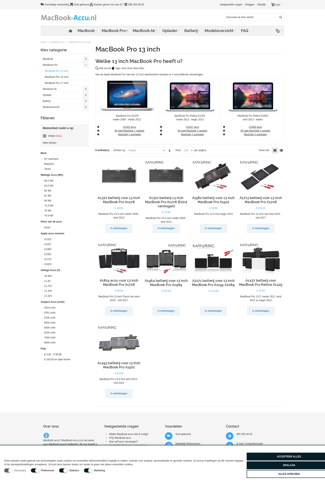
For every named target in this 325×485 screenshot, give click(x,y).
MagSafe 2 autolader (255, 134)
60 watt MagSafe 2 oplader (192, 130)
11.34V (48, 291)
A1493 (47, 249)
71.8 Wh (48, 205)
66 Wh (47, 200)
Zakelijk (261, 4)
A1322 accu (129, 127)
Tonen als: (264, 150)
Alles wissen (49, 142)
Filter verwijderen (44, 136)
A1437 (47, 244)
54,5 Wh (48, 185)
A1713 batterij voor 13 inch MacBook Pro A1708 (261, 200)
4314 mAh (50, 307)
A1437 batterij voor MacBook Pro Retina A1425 (260, 283)
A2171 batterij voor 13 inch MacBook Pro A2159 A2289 (213, 283)
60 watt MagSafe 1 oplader (129, 130)
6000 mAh (50, 327)
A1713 (47, 259)
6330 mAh (50, 332)
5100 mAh (50, 317)
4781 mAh (50, 312)
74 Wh (47, 210)
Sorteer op (119, 150)
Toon (178, 150)
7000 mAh (50, 337)
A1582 (47, 254)
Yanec (47, 168)
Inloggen (250, 4)
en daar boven (57, 359)
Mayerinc (49, 163)
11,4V (47, 281)
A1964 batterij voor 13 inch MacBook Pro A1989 (166, 283)
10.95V (48, 276)
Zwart (47, 227)
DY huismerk (51, 159)
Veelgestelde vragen (231, 4)
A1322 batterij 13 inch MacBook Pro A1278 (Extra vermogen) (166, 202)
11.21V (48, 286)
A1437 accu (192, 127)
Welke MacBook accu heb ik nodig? (129, 434)
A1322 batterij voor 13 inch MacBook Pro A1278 (119, 200)
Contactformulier (254, 443)
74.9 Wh (48, 215)
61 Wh (47, 195)
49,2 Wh (48, 180)
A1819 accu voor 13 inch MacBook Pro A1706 (119, 283)
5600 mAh (50, 322)
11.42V (48, 295)
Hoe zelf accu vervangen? (123, 441)
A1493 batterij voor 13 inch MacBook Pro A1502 (118, 365)
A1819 (47, 264)
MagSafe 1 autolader (129, 134)
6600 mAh (50, 342)
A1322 (47, 239)
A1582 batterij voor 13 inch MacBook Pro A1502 (213, 200)
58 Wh (47, 190)
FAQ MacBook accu (120, 437)
